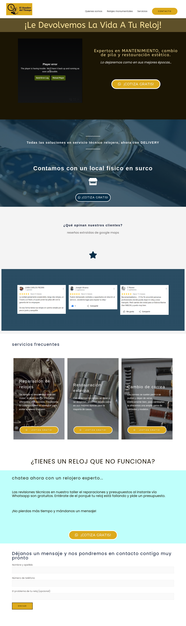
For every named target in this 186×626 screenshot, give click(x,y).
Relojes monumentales (120, 11)
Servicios (142, 11)
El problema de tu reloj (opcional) (93, 606)
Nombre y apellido (93, 579)
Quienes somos (93, 11)
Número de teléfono (93, 592)
